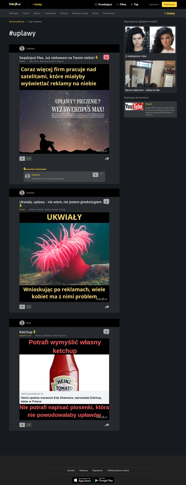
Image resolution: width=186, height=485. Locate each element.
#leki (31, 61)
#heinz (56, 336)
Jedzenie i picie (25, 336)
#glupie (48, 209)
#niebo (36, 61)
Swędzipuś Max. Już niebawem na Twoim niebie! (58, 58)
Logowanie (154, 4)
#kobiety (32, 209)
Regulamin (98, 470)
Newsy (96, 13)
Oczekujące (105, 4)
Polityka (64, 13)
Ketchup (27, 332)
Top (136, 4)
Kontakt (71, 470)
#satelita (52, 61)
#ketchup (39, 336)
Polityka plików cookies (118, 470)
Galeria (37, 13)
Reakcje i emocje (80, 13)
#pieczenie (44, 61)
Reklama (83, 470)
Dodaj (38, 4)
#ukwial (62, 209)
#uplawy (60, 61)
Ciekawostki (50, 13)
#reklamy (40, 209)
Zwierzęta (13, 13)
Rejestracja (169, 4)
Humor (26, 13)
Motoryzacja (109, 13)
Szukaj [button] (171, 13)
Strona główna (16, 21)
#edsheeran (48, 336)
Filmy (123, 4)
